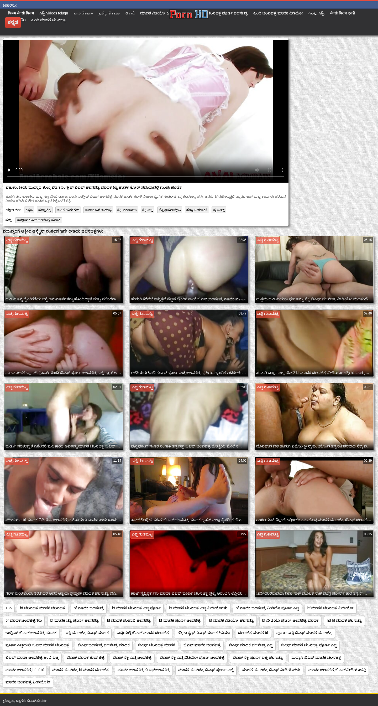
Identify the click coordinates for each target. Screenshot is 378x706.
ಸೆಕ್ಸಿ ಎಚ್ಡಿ (147, 210)
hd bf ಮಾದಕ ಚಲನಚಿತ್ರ (344, 620)
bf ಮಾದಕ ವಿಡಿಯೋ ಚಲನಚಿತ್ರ (231, 620)
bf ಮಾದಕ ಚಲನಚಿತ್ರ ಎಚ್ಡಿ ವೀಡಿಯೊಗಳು (198, 608)
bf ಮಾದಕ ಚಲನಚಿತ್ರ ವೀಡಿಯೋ (330, 608)
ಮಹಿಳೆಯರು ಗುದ (68, 210)
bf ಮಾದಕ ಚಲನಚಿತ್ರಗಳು (24, 620)
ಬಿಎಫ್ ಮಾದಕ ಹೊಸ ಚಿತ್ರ (86, 657)
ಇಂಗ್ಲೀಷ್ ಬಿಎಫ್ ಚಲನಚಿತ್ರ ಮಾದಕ (38, 220)
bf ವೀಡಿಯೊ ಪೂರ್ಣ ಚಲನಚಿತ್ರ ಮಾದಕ (290, 620)
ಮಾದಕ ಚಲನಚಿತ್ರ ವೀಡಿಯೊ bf (28, 682)
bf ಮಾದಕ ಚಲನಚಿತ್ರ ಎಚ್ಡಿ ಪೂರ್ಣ (136, 608)
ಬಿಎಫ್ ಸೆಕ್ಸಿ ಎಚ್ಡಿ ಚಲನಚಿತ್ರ (132, 657)
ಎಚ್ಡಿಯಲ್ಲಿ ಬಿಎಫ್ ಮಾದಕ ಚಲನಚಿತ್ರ (143, 633)
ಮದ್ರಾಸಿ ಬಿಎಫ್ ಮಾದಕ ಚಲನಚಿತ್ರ (316, 657)
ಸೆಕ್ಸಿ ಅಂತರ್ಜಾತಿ (126, 210)
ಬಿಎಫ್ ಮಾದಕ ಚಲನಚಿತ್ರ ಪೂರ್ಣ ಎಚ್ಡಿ (309, 645)
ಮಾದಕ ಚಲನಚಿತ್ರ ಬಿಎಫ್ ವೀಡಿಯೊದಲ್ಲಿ (337, 670)
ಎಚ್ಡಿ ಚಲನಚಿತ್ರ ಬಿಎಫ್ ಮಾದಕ (87, 633)
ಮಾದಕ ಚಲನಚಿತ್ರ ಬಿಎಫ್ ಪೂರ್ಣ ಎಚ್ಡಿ (206, 670)
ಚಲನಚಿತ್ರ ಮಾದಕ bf (253, 633)
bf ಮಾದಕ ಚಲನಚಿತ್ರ (89, 608)
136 (9, 608)
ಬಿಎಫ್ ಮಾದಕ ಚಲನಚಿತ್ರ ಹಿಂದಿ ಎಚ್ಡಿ (32, 657)
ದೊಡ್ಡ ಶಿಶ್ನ (44, 210)
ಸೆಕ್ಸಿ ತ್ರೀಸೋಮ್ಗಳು (170, 210)
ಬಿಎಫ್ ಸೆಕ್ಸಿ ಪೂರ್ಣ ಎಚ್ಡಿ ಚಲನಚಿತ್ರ (258, 657)
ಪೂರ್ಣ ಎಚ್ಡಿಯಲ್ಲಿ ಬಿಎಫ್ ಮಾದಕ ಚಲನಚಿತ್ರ (37, 645)
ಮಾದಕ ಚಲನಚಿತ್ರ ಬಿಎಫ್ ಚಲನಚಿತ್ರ (144, 670)
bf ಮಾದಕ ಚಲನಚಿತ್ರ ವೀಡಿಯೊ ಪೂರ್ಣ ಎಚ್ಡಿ (267, 608)
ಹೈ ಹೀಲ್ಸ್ (218, 210)
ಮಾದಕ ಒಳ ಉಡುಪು (98, 210)
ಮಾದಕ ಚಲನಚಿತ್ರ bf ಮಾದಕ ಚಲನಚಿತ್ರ (80, 670)
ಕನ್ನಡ (29, 210)
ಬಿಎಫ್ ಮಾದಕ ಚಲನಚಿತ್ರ (201, 645)
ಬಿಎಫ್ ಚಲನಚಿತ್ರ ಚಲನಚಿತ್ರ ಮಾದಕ (104, 645)
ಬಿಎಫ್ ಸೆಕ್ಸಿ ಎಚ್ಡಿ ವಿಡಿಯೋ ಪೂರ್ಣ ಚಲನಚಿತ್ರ (192, 657)
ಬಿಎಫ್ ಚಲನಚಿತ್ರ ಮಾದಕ (156, 645)
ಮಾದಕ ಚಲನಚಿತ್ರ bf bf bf (25, 670)
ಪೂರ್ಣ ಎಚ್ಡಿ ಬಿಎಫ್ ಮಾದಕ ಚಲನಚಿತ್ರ (304, 633)
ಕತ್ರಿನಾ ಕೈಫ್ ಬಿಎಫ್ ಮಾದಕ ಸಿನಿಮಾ (204, 633)
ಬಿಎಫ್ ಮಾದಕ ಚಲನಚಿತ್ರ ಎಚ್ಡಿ (251, 645)
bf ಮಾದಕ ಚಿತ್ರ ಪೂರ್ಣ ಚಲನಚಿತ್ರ (74, 620)
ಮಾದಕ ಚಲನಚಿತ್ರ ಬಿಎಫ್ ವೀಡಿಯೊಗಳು (271, 670)
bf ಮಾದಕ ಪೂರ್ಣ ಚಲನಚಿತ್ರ (180, 620)
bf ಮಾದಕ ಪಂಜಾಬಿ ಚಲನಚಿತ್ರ (129, 620)
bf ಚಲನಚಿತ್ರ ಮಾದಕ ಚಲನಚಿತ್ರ (42, 608)
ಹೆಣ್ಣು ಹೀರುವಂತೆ (196, 210)
